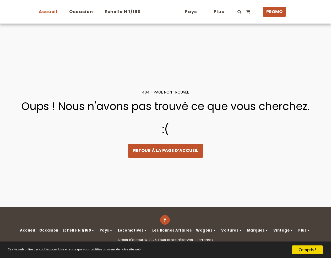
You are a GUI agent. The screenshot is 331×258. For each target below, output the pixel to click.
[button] (249, 12)
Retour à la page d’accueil (165, 150)
